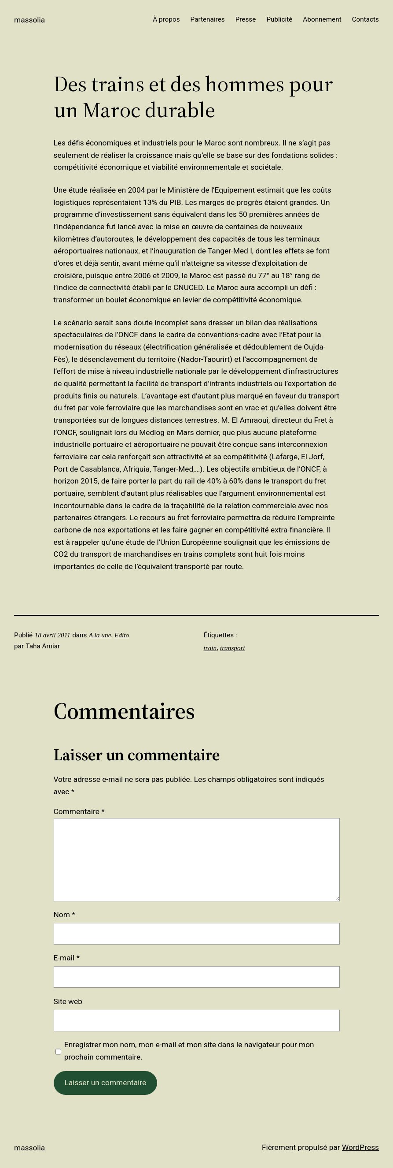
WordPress (360, 1147)
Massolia (29, 19)
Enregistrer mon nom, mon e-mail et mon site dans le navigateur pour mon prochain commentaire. (189, 1050)
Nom (64, 914)
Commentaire (79, 811)
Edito (121, 635)
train (210, 647)
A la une (100, 635)
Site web (68, 1001)
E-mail (67, 957)
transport (232, 647)
